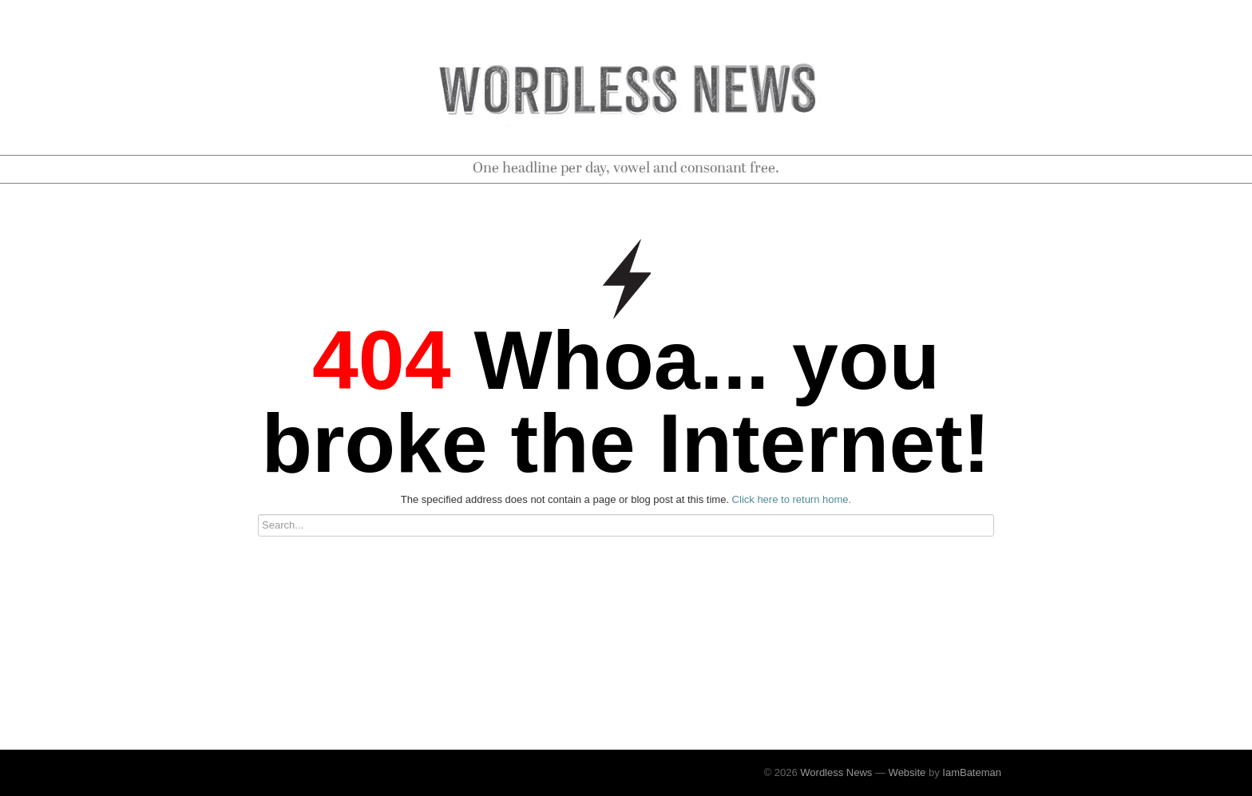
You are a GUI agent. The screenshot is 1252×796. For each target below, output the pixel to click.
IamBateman (971, 772)
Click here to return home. (792, 499)
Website (907, 772)
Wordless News (836, 772)
